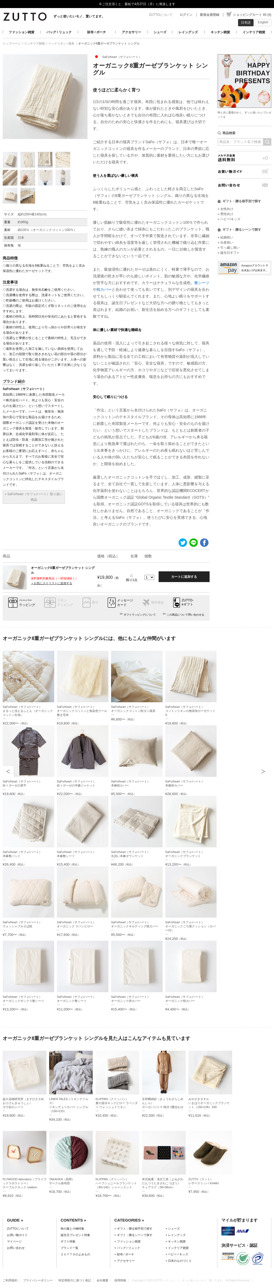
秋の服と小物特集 (72, 1228)
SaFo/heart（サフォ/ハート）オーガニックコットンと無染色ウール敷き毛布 (82, 710)
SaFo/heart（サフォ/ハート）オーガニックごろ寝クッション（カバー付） (190, 926)
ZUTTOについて (161, 15)
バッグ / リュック (59, 32)
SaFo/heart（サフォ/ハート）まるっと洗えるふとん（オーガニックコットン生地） (28, 710)
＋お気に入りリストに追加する (51, 583)
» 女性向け (225, 209)
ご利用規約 (10, 1280)
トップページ (11, 43)
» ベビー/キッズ (229, 219)
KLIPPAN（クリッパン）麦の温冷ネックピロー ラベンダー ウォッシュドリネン (117, 1103)
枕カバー (104, 289)
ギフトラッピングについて (140, 614)
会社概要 (102, 1280)
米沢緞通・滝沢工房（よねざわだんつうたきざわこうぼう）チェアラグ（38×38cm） (162, 1183)
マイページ (14, 1241)
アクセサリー (131, 32)
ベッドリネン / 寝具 (61, 43)
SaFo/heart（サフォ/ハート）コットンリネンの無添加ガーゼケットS (190, 710)
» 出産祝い (225, 242)
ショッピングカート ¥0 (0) (252, 15)
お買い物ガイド (244, 171)
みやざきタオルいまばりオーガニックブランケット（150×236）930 (209, 1103)
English (263, 22)
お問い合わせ (244, 185)
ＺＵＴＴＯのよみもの (75, 1254)
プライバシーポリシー (38, 1280)
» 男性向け (225, 214)
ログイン (186, 15)
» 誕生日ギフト (229, 253)
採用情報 (120, 1280)
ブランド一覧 (69, 1247)
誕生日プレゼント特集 (75, 1235)
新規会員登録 (209, 15)
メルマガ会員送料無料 (244, 158)
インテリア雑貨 (254, 32)
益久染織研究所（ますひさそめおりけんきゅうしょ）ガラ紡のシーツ (23, 1103)
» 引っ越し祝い (229, 247)
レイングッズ (188, 32)
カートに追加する (184, 577)
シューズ (160, 32)
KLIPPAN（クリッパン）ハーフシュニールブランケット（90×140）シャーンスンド (116, 1183)
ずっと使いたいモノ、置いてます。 (79, 16)
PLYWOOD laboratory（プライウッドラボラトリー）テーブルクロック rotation (24, 1183)
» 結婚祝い (225, 237)
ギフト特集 (68, 1241)
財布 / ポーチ (96, 32)
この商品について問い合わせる (185, 614)
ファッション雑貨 (21, 32)
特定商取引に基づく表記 (75, 1280)
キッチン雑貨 (220, 32)
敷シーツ (201, 283)
